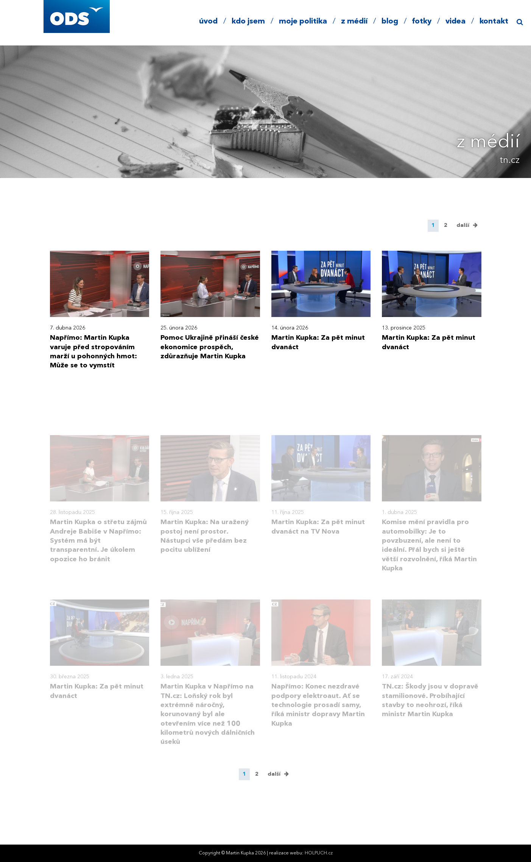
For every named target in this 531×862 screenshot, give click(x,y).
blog (390, 21)
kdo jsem (248, 21)
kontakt (494, 21)
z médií (354, 21)
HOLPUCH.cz (319, 853)
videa (455, 21)
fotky (421, 21)
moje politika (303, 21)
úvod (208, 21)
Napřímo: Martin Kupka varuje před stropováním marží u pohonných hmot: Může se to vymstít (93, 351)
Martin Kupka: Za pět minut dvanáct (318, 342)
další (462, 225)
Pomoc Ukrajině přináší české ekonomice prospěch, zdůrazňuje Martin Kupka (209, 347)
